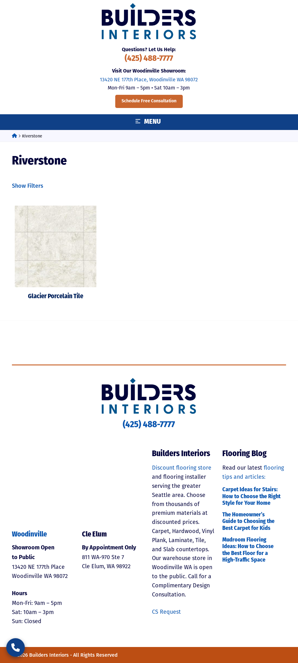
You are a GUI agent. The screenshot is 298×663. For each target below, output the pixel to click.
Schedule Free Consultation (149, 101)
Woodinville (29, 534)
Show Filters (27, 185)
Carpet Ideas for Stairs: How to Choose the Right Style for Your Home (251, 496)
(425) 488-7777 (149, 59)
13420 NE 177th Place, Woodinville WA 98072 (149, 80)
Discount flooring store (181, 467)
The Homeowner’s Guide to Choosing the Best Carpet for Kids (248, 521)
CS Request (166, 611)
